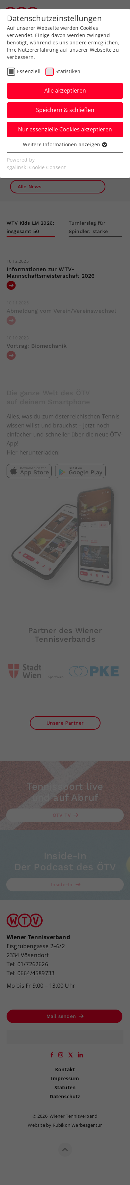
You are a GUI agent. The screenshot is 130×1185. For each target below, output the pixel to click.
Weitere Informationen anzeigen (65, 144)
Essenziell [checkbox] (29, 71)
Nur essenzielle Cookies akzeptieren (65, 129)
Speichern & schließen (65, 110)
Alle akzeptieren (65, 90)
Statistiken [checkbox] (67, 71)
